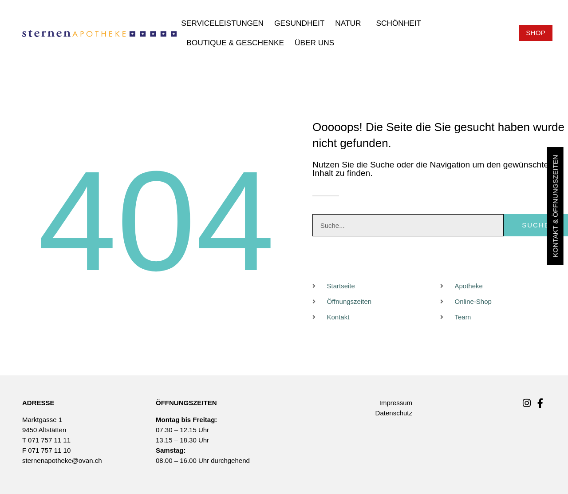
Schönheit (401, 23)
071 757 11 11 (49, 440)
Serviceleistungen (222, 23)
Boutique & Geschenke (235, 42)
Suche (536, 225)
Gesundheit (299, 23)
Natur (350, 23)
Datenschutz (393, 413)
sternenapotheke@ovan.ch (62, 460)
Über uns (317, 42)
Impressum (395, 402)
